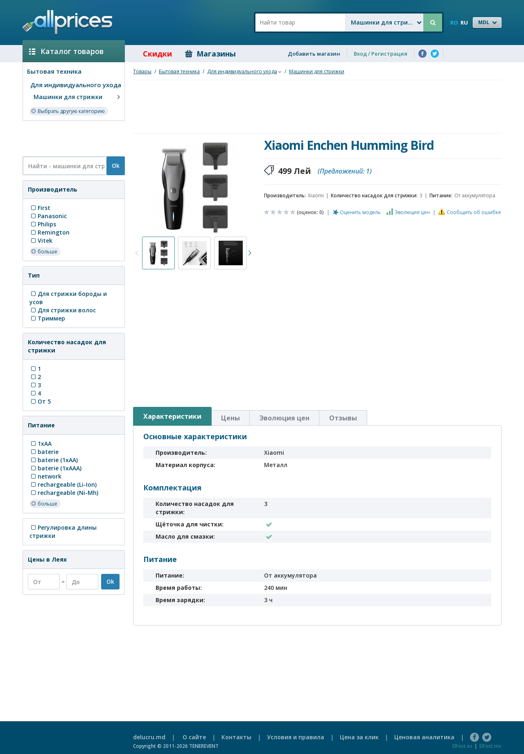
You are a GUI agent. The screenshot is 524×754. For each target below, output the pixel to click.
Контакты (236, 737)
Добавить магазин (314, 53)
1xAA (40, 443)
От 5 (40, 401)
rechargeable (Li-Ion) (63, 484)
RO (454, 22)
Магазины (210, 54)
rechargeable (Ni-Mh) (63, 493)
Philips (42, 224)
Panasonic (48, 216)
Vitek (40, 240)
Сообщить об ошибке (474, 212)
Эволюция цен (412, 212)
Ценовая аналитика (424, 737)
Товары (142, 71)
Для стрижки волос (62, 310)
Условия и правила (295, 737)
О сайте (194, 737)
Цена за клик (359, 737)
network (45, 476)
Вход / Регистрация (380, 53)
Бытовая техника (54, 71)
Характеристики (172, 416)
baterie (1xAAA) (55, 468)
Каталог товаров (66, 51)
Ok (116, 165)
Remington (49, 232)
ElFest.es (462, 746)
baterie (44, 452)
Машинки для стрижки (78, 97)
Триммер (47, 318)
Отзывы (343, 417)
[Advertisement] (70, 138)
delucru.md (149, 737)
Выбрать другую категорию (68, 111)
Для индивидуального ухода (75, 85)
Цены (230, 417)
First (39, 208)
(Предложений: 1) (345, 171)
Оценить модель (360, 212)
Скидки (151, 54)
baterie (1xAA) (53, 460)
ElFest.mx (490, 746)
